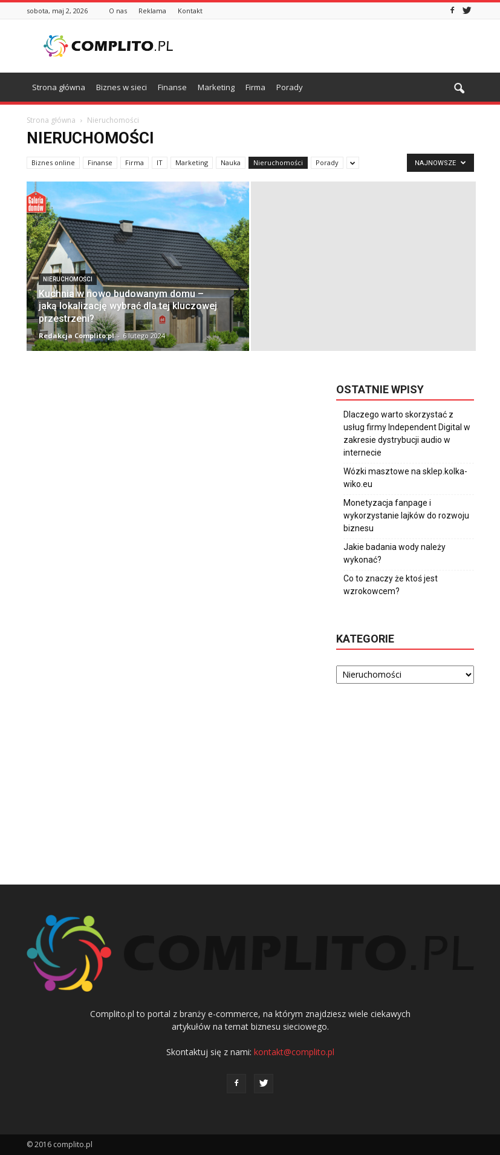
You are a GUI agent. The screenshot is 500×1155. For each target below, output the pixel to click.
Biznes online (53, 162)
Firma (255, 87)
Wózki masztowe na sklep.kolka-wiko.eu (405, 477)
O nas (118, 10)
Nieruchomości (278, 162)
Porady (289, 87)
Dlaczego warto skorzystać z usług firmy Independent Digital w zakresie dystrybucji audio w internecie (406, 433)
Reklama (152, 10)
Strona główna (58, 87)
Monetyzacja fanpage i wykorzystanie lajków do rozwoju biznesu (406, 515)
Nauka (231, 162)
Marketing (216, 87)
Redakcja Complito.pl (76, 335)
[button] (459, 88)
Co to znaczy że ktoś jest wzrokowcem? (390, 585)
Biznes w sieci (121, 87)
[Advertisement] (331, 46)
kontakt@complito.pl (294, 1052)
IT (160, 162)
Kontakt (190, 10)
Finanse (172, 87)
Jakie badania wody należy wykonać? (394, 553)
